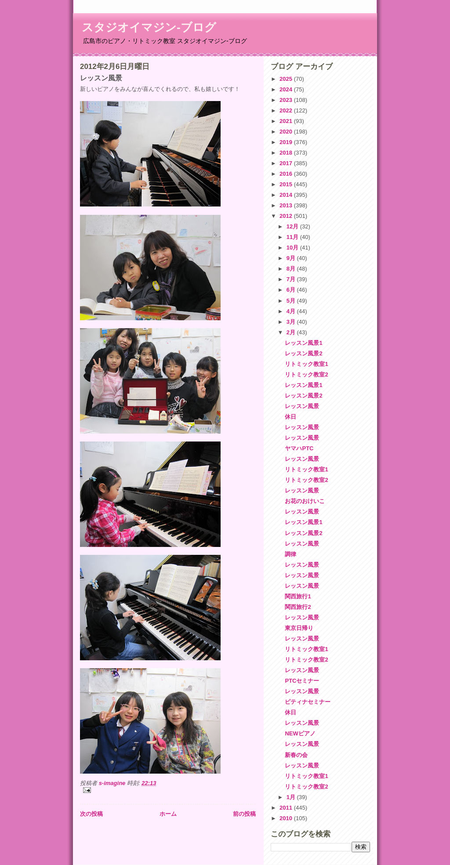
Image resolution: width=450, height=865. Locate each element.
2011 (286, 807)
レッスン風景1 (303, 343)
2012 (286, 216)
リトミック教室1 (306, 364)
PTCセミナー (302, 680)
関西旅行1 (298, 596)
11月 (293, 237)
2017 (286, 163)
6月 (292, 289)
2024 (286, 89)
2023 (286, 100)
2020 (286, 131)
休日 (290, 416)
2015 (286, 184)
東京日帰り (299, 628)
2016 (286, 173)
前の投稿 (244, 814)
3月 (292, 321)
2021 (286, 121)
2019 (286, 142)
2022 (286, 110)
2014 (286, 195)
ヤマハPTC (299, 448)
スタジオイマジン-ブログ (149, 27)
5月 (292, 300)
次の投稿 (91, 814)
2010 (286, 818)
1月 (292, 797)
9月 (292, 258)
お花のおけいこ (305, 501)
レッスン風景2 (303, 353)
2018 (286, 152)
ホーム (168, 814)
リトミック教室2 (306, 374)
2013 (286, 205)
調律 (290, 554)
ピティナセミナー (307, 702)
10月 (293, 247)
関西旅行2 (298, 607)
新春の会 (296, 755)
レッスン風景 (302, 406)
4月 (292, 311)
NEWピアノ (300, 733)
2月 (292, 332)
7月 (292, 279)
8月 (292, 268)
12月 (293, 226)
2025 (286, 79)
